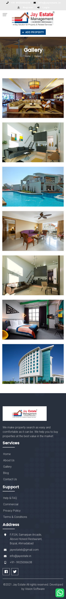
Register (28, 7)
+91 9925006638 (20, 2)
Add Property (33, 32)
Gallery (7, 466)
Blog (6, 473)
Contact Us (10, 479)
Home (27, 56)
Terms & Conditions (15, 517)
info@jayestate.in (49, 2)
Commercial (10, 504)
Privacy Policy (12, 510)
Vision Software (35, 589)
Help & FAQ (10, 498)
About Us (8, 460)
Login (46, 7)
